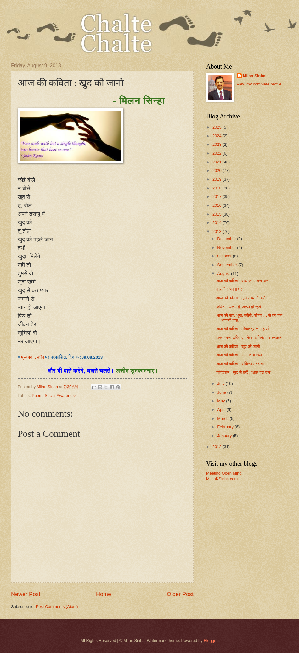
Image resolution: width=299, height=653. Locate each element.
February (225, 427)
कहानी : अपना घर (229, 289)
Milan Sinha (254, 76)
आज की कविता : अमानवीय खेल (239, 355)
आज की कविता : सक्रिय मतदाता (240, 363)
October (225, 256)
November (227, 247)
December (227, 238)
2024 (217, 136)
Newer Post (25, 594)
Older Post (180, 594)
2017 (217, 196)
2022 (217, 153)
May (221, 400)
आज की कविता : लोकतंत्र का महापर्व (242, 328)
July (221, 383)
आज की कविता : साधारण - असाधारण (243, 280)
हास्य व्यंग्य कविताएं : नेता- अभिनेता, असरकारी (249, 337)
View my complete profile (259, 84)
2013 (217, 231)
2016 (217, 205)
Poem (37, 395)
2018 (217, 188)
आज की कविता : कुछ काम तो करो (240, 298)
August (224, 273)
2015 (217, 214)
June (222, 392)
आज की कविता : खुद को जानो (238, 346)
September (227, 264)
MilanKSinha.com (222, 478)
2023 (217, 144)
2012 (217, 446)
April (221, 409)
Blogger (210, 640)
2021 (217, 162)
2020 (217, 170)
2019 (217, 179)
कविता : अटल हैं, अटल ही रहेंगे (238, 307)
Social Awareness (60, 395)
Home (103, 594)
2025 (217, 127)
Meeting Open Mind (223, 473)
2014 (217, 222)
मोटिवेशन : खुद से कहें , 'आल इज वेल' (243, 372)
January (225, 435)
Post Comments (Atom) (57, 606)
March (223, 418)
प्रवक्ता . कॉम (32, 357)
